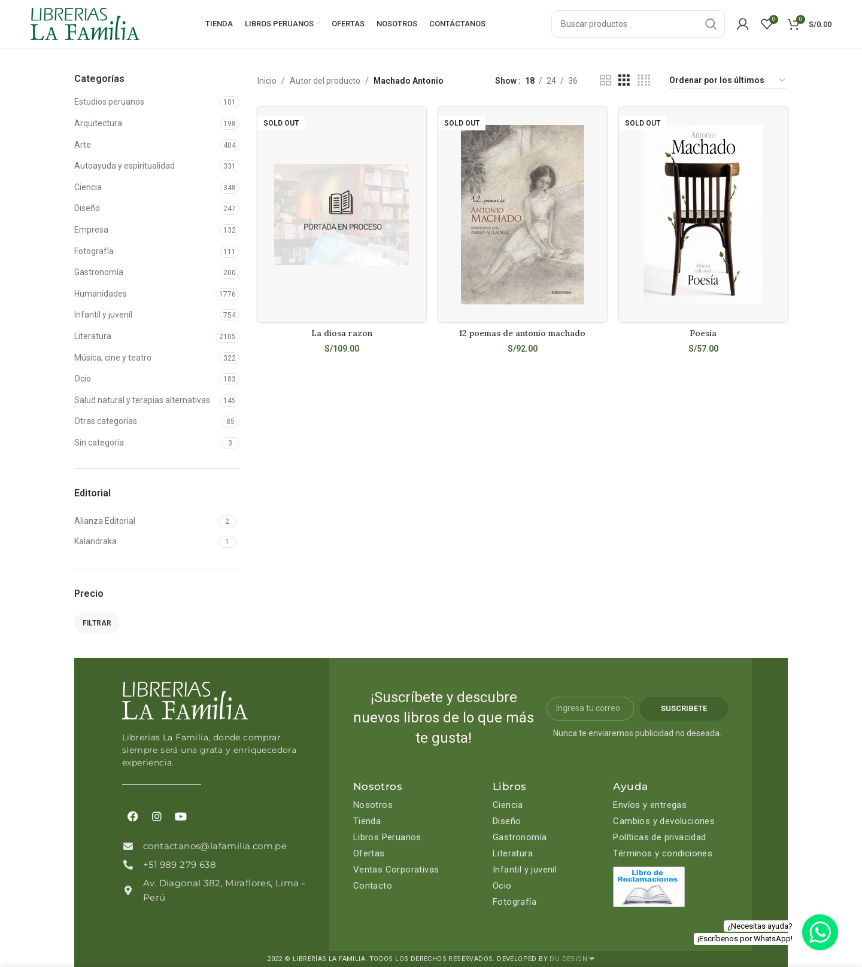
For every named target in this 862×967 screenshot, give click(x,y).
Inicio (267, 81)
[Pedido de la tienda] (728, 80)
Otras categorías (105, 421)
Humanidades (100, 293)
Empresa (91, 229)
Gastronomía (98, 272)
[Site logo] (85, 23)
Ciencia (88, 187)
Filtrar (97, 623)
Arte (82, 145)
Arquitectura (98, 123)
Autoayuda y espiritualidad (124, 165)
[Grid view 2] (605, 80)
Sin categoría (99, 442)
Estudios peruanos (109, 101)
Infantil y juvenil (103, 314)
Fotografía (94, 251)
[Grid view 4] (644, 80)
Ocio (82, 378)
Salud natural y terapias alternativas (142, 400)
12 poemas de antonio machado (522, 333)
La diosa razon (341, 333)
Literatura (92, 336)
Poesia (703, 333)
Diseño (87, 208)
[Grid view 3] (624, 80)
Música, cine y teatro (112, 357)
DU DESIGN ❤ (572, 959)
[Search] (638, 24)
